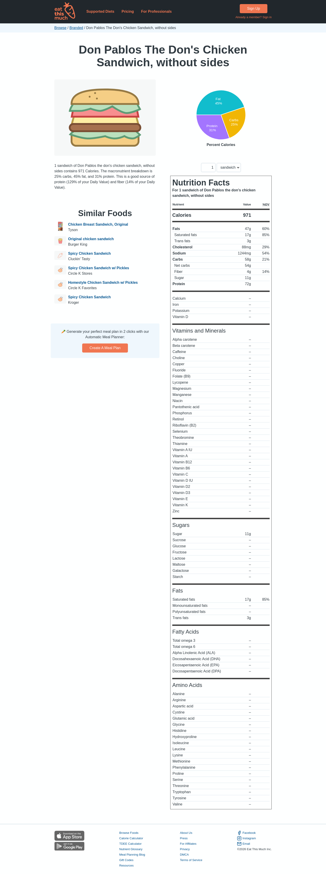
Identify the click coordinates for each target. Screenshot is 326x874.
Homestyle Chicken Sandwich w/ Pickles (103, 282)
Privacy (185, 849)
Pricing (128, 11)
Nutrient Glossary (130, 849)
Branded (76, 28)
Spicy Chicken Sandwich (89, 253)
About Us (186, 832)
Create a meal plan (105, 348)
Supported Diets (100, 11)
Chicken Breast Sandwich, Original (98, 224)
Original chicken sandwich (91, 239)
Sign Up (253, 8)
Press (184, 838)
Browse (60, 28)
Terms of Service (191, 860)
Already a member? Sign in (253, 17)
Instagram (246, 838)
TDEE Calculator (130, 843)
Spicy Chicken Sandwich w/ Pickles (98, 268)
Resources (126, 865)
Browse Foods (129, 832)
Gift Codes (126, 860)
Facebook (246, 833)
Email (243, 844)
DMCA (184, 854)
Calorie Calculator (131, 838)
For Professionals (156, 11)
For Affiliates (188, 843)
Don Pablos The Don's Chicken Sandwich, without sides (163, 56)
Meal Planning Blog (132, 854)
